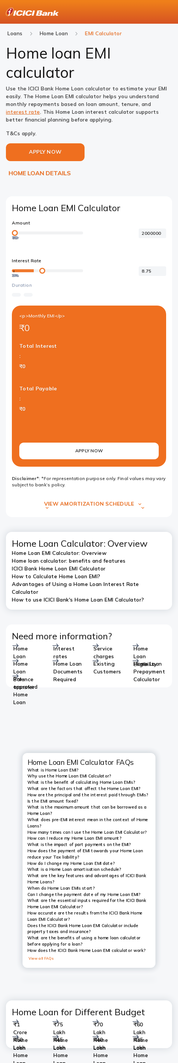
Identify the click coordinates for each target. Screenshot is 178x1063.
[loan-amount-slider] (47, 232)
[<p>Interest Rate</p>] (152, 271)
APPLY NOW (89, 450)
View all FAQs (41, 958)
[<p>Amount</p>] (152, 233)
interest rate (23, 112)
